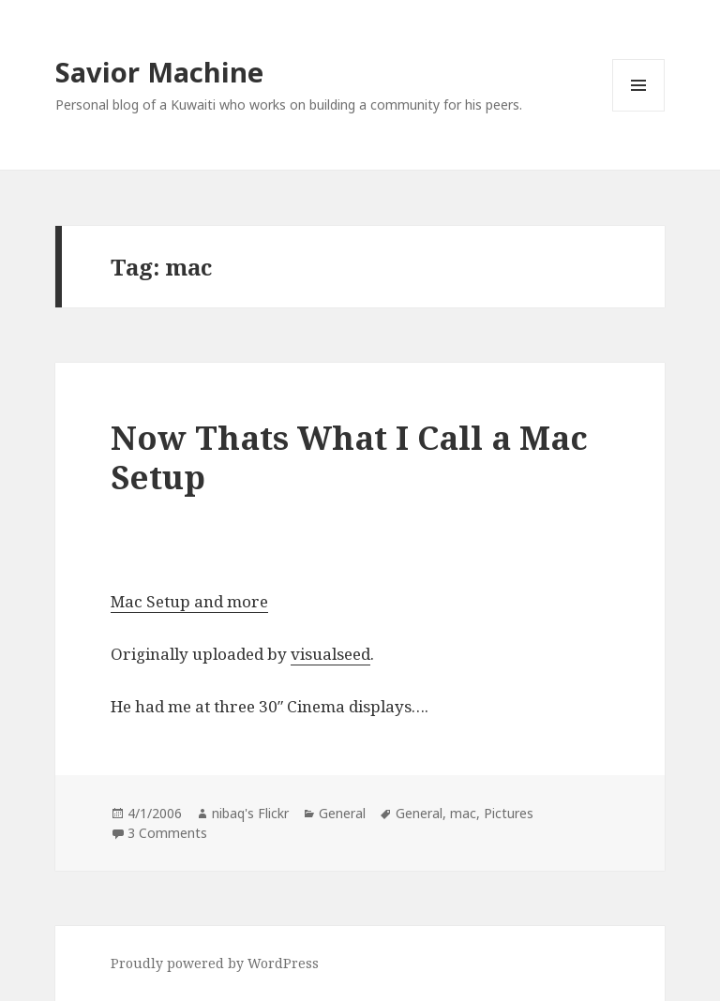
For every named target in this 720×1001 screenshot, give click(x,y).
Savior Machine (159, 71)
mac (463, 813)
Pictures (508, 813)
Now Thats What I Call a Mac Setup (349, 457)
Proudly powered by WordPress (215, 963)
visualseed (330, 654)
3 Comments (167, 833)
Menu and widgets (639, 111)
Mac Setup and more (189, 601)
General (342, 813)
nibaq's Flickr (250, 813)
